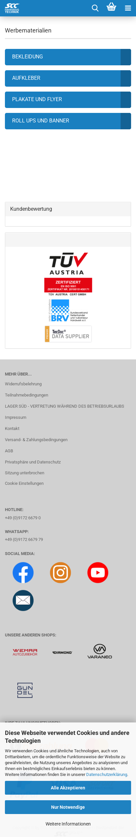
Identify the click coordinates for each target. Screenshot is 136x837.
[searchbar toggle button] (95, 8)
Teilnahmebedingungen (26, 395)
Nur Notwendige (68, 807)
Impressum (15, 417)
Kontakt (12, 428)
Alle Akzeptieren (68, 787)
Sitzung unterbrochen (24, 472)
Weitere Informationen (68, 823)
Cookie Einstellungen (24, 483)
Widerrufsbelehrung (23, 383)
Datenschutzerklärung (106, 774)
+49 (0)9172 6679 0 (23, 517)
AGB (9, 450)
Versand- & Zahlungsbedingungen (36, 439)
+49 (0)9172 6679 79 (24, 539)
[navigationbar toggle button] (128, 8)
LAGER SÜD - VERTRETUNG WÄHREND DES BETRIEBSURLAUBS (64, 406)
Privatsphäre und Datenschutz (33, 462)
